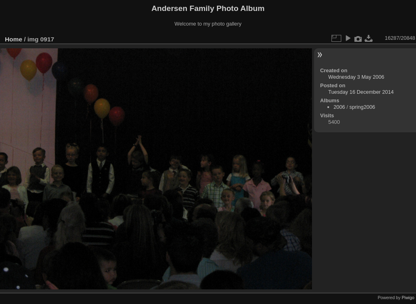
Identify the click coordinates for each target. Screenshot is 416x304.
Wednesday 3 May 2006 (356, 77)
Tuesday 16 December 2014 (361, 92)
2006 (339, 107)
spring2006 (362, 107)
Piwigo (408, 297)
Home (13, 39)
